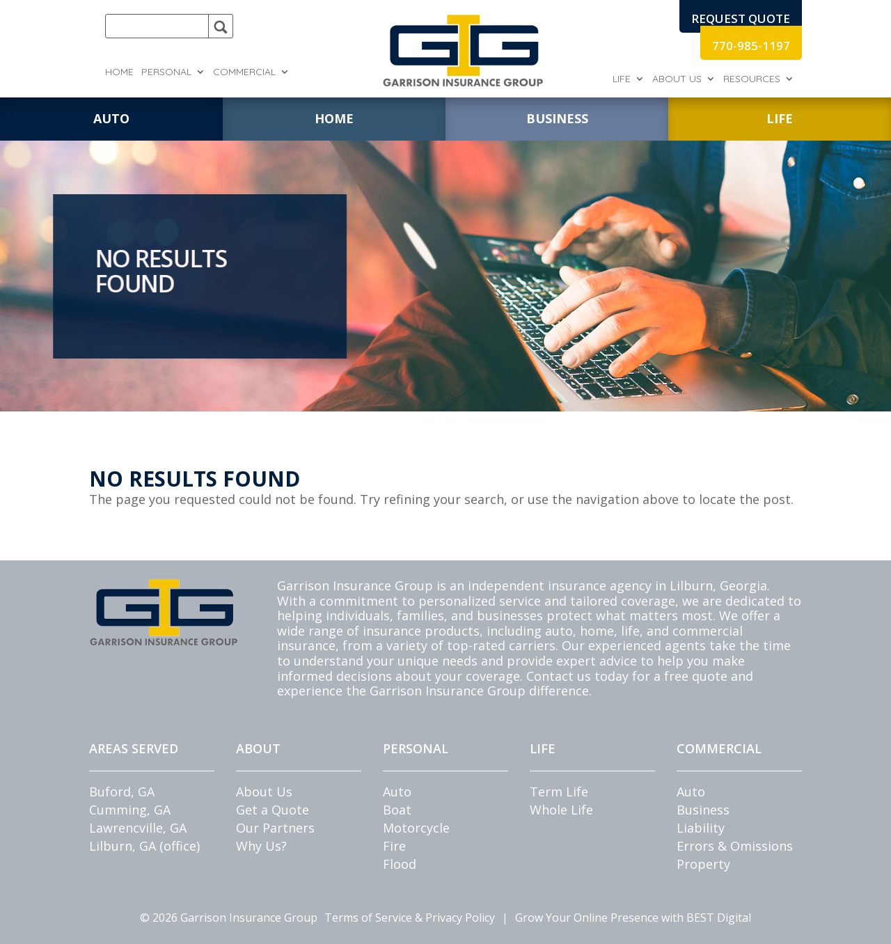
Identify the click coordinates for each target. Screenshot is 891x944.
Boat (397, 809)
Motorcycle (416, 827)
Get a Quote (272, 809)
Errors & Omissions (735, 845)
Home (119, 72)
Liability (701, 827)
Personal (166, 72)
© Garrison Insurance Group (228, 917)
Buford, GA (122, 791)
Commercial (244, 72)
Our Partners (275, 827)
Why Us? (261, 845)
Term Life (559, 791)
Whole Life (561, 809)
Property (703, 864)
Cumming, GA (130, 809)
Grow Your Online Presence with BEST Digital (633, 917)
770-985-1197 (751, 46)
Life (622, 79)
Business (703, 809)
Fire (394, 845)
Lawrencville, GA (138, 827)
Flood (399, 864)
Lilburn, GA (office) (144, 845)
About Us (677, 79)
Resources (751, 79)
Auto (397, 791)
